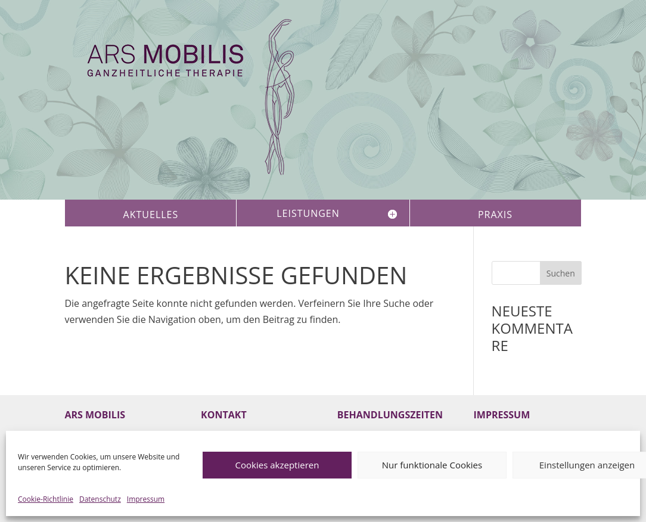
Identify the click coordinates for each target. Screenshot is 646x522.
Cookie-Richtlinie (45, 499)
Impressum (145, 499)
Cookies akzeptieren (277, 465)
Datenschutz (100, 499)
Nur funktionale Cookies (432, 465)
